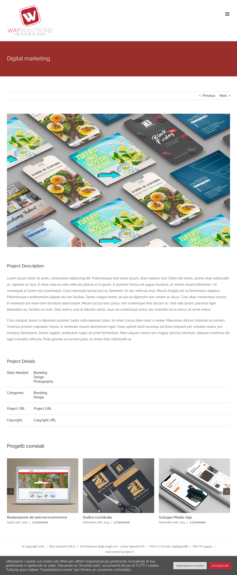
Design (39, 377)
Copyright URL (45, 420)
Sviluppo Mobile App (175, 517)
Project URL (43, 408)
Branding (40, 373)
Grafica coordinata (97, 517)
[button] (10, 491)
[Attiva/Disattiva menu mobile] (227, 14)
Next (223, 95)
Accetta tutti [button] (220, 565)
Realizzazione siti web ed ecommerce (37, 517)
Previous (209, 95)
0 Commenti (40, 522)
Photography (43, 381)
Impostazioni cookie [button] (190, 565)
